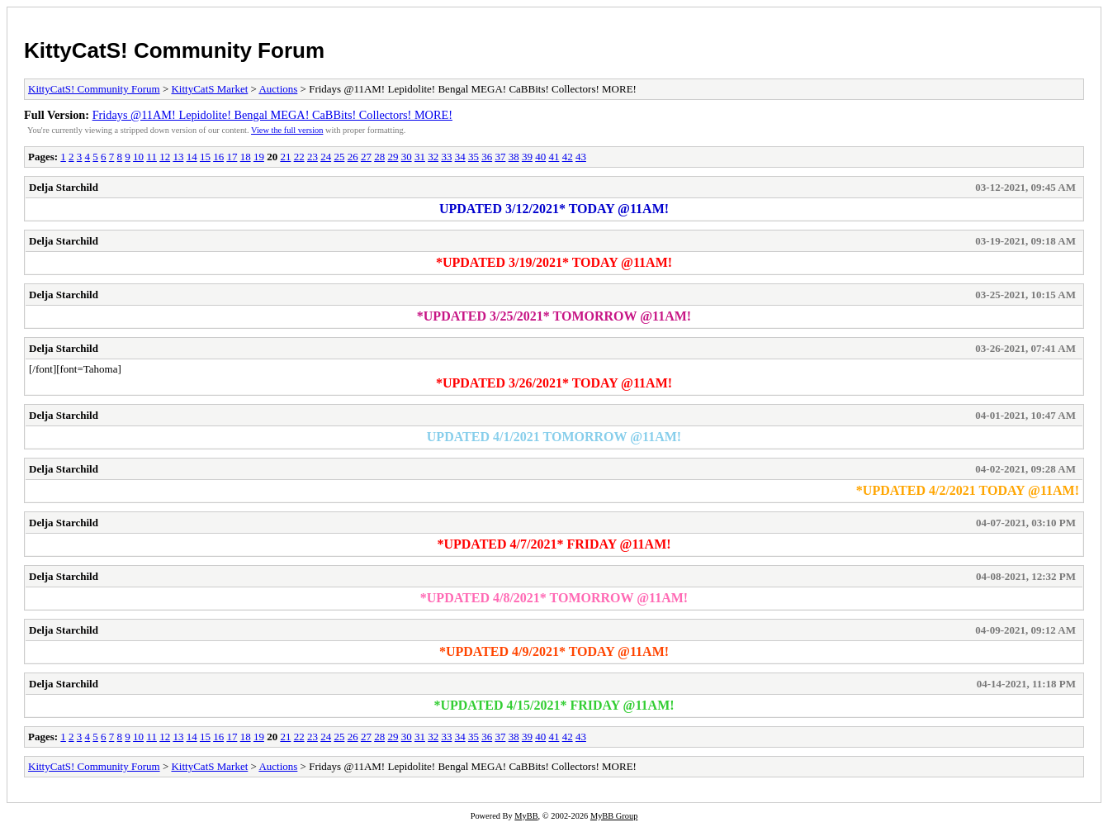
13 (178, 156)
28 (379, 156)
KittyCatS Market (209, 89)
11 (151, 156)
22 (299, 156)
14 (192, 156)
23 (312, 156)
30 (406, 156)
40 (540, 156)
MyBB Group (613, 815)
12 (164, 156)
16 (218, 156)
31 (419, 156)
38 (514, 156)
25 (339, 156)
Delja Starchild (63, 187)
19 (258, 156)
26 (353, 156)
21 (285, 156)
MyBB (525, 815)
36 (486, 156)
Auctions (277, 89)
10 (138, 156)
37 (500, 156)
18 (245, 156)
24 (325, 156)
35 (473, 156)
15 (205, 156)
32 (433, 156)
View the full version (287, 130)
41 (553, 156)
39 (527, 156)
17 (231, 156)
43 (580, 156)
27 (366, 156)
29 (392, 156)
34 (460, 156)
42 (567, 156)
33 (446, 156)
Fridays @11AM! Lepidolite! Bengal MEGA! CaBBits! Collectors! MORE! (272, 114)
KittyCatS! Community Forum (174, 50)
